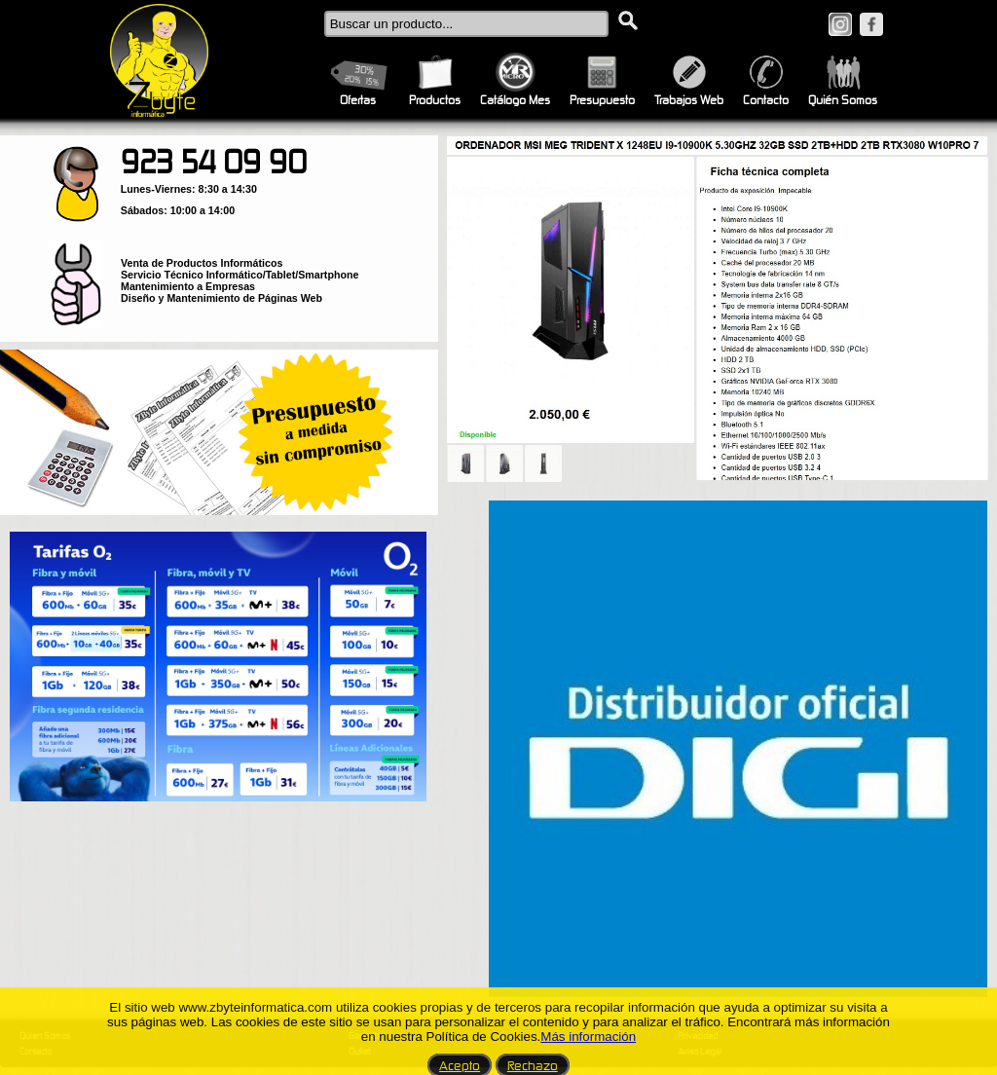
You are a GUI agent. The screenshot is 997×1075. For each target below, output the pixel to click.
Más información (588, 1036)
